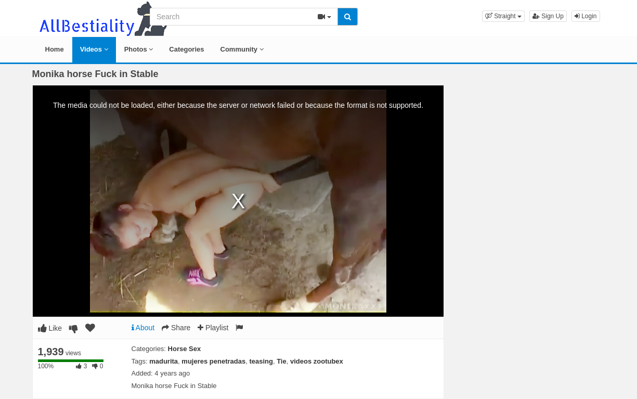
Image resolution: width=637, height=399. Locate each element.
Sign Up (548, 16)
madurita (163, 361)
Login (586, 16)
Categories (186, 49)
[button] (503, 16)
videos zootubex (316, 361)
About (143, 327)
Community (242, 49)
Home (54, 49)
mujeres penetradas (213, 361)
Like (50, 328)
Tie (282, 361)
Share (176, 327)
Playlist (213, 327)
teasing (261, 361)
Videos (94, 49)
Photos (138, 49)
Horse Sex (184, 349)
